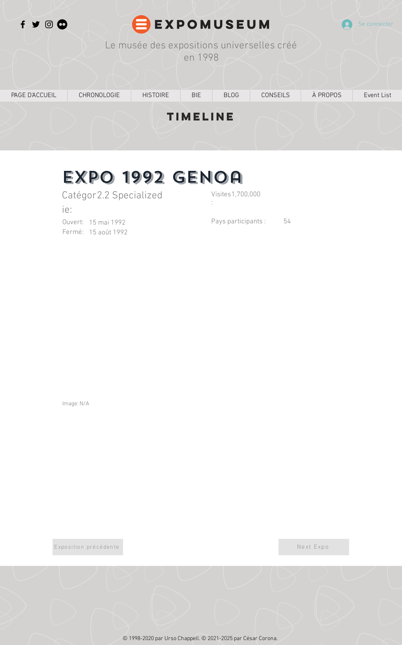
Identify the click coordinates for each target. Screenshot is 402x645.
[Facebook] (23, 24)
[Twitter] (36, 24)
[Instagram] (49, 24)
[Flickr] (62, 24)
